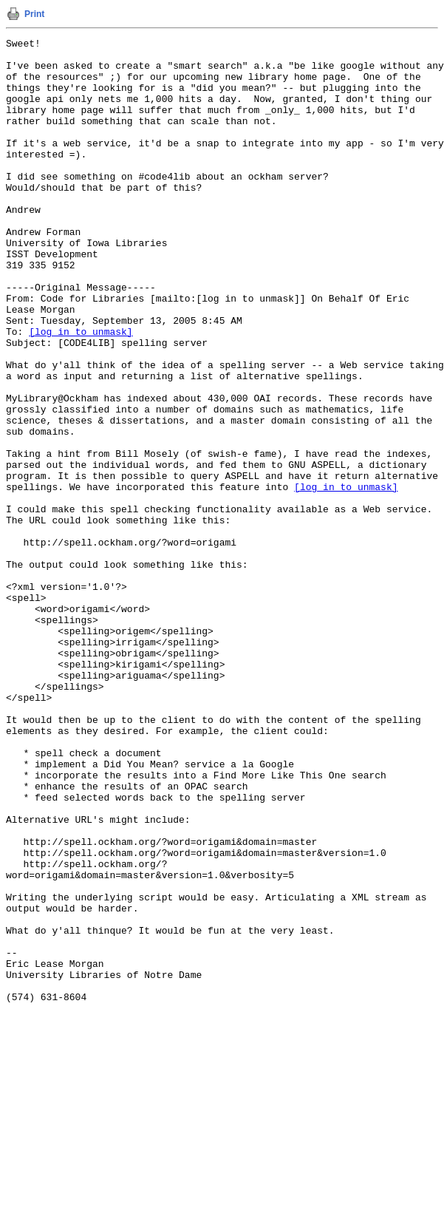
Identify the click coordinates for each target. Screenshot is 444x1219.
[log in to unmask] (80, 391)
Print (34, 14)
